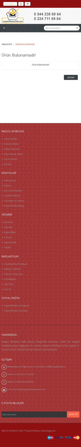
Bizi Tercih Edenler (13, 190)
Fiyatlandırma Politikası (15, 263)
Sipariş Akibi (10, 242)
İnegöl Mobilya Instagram (16, 305)
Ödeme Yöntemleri (13, 274)
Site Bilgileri (10, 279)
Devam (70, 77)
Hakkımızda (10, 180)
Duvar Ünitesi (10, 159)
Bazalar (8, 164)
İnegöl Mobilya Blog (14, 205)
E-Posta (8, 237)
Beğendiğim (10, 232)
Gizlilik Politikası (12, 195)
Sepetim (8, 227)
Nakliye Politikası (12, 268)
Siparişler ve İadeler (14, 200)
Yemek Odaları (11, 143)
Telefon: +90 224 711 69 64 (20, 374)
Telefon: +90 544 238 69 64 (20, 381)
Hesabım (8, 222)
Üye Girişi (8, 284)
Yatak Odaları (10, 138)
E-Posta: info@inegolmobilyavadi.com (26, 389)
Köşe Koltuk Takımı (13, 153)
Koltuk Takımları (12, 148)
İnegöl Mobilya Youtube (16, 310)
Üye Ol (7, 289)
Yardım (7, 247)
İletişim (7, 185)
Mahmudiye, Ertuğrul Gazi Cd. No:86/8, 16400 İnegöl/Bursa (36, 366)
